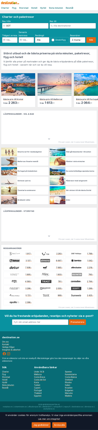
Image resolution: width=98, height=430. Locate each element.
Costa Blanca (71, 377)
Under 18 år (39, 372)
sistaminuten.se (20, 407)
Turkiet (37, 385)
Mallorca (38, 374)
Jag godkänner (41, 425)
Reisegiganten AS (52, 405)
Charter (5, 8)
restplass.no (8, 407)
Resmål (69, 8)
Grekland (69, 380)
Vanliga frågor (8, 347)
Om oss (5, 342)
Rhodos (68, 382)
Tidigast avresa (9, 35)
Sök (91, 40)
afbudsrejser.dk (34, 407)
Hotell (34, 8)
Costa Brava (39, 377)
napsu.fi (67, 407)
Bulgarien (69, 390)
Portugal (38, 390)
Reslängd (39, 35)
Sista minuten (56, 8)
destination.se (77, 407)
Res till (53, 21)
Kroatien (68, 388)
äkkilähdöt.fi (47, 407)
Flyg (14, 8)
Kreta (36, 382)
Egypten (37, 396)
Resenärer (75, 35)
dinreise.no (89, 407)
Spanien (68, 372)
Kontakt (5, 344)
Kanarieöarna (71, 374)
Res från (6, 21)
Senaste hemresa (23, 34)
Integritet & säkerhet (11, 350)
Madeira (68, 396)
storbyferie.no (49, 409)
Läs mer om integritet (49, 419)
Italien (67, 385)
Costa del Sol (40, 380)
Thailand (38, 393)
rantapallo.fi (57, 407)
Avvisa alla (59, 425)
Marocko (69, 393)
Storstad (23, 8)
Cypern (37, 388)
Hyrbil (43, 8)
